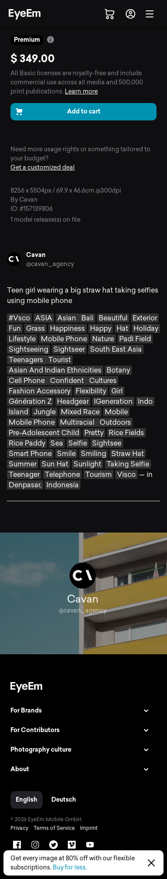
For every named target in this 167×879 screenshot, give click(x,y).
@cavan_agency (50, 264)
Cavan (36, 255)
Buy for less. (70, 867)
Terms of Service (54, 828)
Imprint (88, 828)
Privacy (19, 828)
